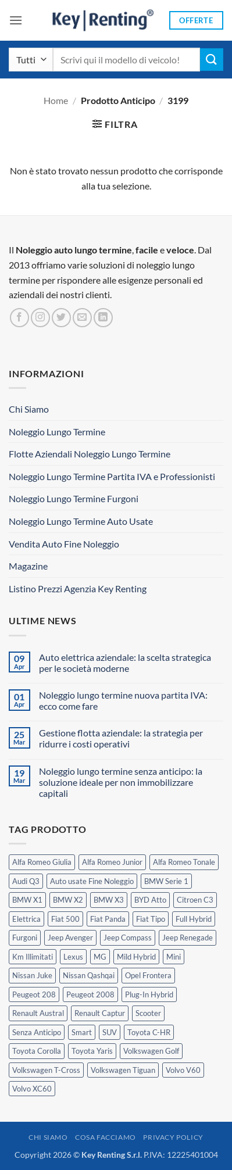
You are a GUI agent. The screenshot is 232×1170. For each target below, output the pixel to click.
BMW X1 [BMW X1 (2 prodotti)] (27, 899)
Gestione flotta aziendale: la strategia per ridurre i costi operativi (121, 738)
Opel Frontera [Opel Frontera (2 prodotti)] (148, 975)
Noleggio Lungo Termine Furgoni (73, 498)
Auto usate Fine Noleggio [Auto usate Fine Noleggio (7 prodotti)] (92, 881)
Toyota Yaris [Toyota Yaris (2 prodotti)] (92, 1050)
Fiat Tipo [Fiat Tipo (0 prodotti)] (150, 919)
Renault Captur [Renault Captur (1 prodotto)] (99, 1013)
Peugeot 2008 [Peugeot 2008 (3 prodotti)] (90, 994)
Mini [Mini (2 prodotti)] (173, 956)
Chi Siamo (29, 408)
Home (56, 100)
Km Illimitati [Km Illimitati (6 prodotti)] (32, 956)
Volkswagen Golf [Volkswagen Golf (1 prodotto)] (151, 1050)
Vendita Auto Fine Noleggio (64, 543)
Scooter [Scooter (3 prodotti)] (148, 1013)
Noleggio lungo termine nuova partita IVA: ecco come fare (123, 700)
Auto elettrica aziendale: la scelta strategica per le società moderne (125, 663)
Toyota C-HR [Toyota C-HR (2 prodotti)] (148, 1032)
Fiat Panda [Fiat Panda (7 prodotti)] (108, 919)
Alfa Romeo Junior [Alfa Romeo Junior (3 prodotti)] (112, 862)
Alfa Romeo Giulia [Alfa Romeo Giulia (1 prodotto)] (42, 862)
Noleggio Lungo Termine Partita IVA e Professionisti (112, 476)
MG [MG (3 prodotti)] (100, 956)
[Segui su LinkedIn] (103, 317)
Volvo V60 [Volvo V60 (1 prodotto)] (183, 1070)
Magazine (28, 565)
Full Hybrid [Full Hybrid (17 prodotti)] (194, 919)
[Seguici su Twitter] (61, 317)
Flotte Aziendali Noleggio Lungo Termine (89, 453)
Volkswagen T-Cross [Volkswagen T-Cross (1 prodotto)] (46, 1070)
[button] (16, 20)
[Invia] (211, 59)
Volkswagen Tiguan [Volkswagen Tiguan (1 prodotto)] (123, 1070)
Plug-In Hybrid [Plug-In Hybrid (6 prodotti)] (149, 994)
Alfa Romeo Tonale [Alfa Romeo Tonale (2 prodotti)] (184, 862)
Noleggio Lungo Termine (57, 431)
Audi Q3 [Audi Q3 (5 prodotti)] (26, 881)
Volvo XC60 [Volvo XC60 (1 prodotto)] (32, 1088)
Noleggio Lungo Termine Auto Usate (81, 521)
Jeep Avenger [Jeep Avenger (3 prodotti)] (70, 937)
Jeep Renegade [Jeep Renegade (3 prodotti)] (187, 937)
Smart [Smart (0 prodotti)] (82, 1032)
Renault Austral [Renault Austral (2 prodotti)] (38, 1013)
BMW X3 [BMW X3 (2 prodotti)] (109, 899)
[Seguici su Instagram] (40, 317)
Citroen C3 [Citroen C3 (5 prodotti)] (195, 899)
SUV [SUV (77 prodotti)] (109, 1032)
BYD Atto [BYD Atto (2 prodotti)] (150, 899)
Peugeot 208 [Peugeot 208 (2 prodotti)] (34, 994)
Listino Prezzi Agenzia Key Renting (78, 588)
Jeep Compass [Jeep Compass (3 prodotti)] (127, 937)
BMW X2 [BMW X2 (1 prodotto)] (68, 899)
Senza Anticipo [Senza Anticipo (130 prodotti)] (36, 1032)
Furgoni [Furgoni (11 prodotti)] (24, 937)
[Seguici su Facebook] (19, 317)
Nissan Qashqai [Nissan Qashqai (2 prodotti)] (89, 975)
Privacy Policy (173, 1137)
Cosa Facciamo (105, 1137)
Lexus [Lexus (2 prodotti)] (73, 956)
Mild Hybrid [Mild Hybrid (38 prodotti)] (136, 956)
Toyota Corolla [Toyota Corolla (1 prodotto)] (36, 1050)
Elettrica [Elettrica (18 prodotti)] (26, 919)
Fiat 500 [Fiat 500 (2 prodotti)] (65, 919)
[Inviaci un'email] (82, 317)
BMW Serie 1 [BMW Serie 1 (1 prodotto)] (166, 881)
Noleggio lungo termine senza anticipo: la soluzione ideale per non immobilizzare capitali (120, 782)
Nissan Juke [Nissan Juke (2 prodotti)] (32, 975)
